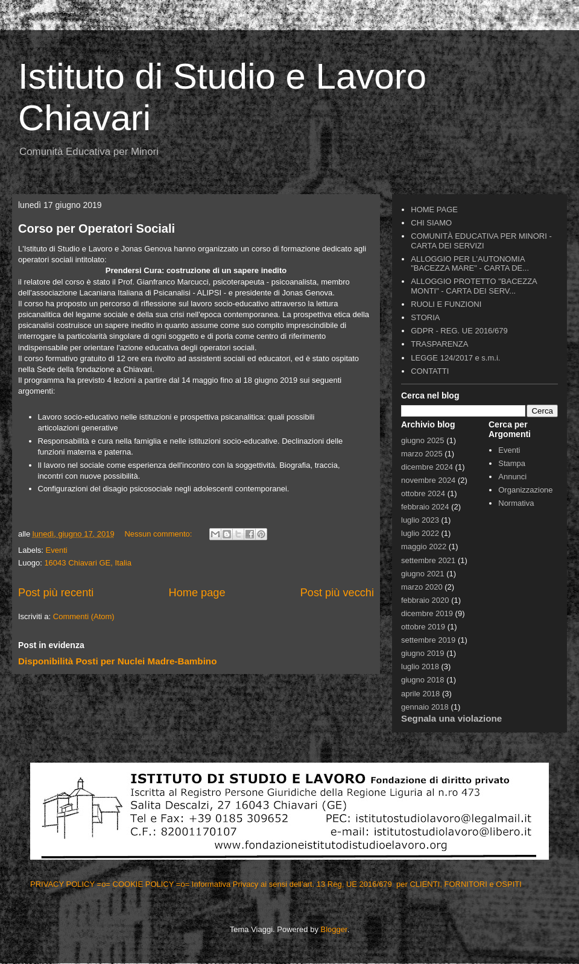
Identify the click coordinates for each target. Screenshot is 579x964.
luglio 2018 (420, 666)
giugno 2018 (423, 679)
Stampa (511, 463)
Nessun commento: (159, 533)
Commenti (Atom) (84, 616)
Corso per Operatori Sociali (96, 228)
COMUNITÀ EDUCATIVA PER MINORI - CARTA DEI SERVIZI (481, 241)
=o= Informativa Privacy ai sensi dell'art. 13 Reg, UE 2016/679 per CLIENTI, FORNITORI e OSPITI (350, 884)
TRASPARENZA (439, 343)
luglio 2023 (420, 520)
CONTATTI (430, 371)
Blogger (334, 929)
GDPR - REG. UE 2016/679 (459, 330)
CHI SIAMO (431, 222)
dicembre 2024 (427, 466)
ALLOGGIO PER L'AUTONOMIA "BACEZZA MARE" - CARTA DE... (470, 263)
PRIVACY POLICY (63, 884)
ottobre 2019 (423, 626)
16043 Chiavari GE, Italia (87, 562)
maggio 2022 (423, 546)
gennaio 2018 (425, 706)
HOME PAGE (434, 209)
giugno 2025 (423, 440)
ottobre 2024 (423, 493)
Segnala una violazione (451, 718)
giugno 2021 (423, 573)
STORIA (425, 317)
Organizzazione (525, 489)
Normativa (516, 503)
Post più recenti (55, 593)
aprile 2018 (420, 693)
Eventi (57, 550)
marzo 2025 (422, 453)
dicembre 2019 (427, 613)
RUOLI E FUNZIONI (446, 304)
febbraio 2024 (425, 506)
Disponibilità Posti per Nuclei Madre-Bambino (117, 661)
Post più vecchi (337, 593)
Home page (197, 593)
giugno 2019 (423, 653)
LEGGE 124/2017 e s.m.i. (455, 357)
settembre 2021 (428, 560)
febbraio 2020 (425, 600)
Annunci (512, 476)
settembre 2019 (428, 639)
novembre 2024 (428, 480)
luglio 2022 (420, 533)
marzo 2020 (422, 586)
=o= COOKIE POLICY (136, 884)
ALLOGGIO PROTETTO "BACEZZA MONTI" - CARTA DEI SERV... (474, 286)
